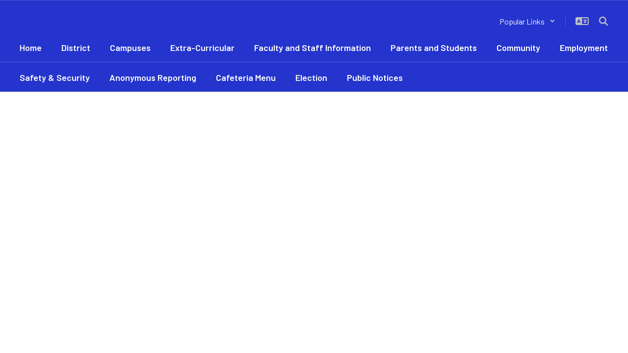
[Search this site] (603, 21)
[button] (527, 21)
